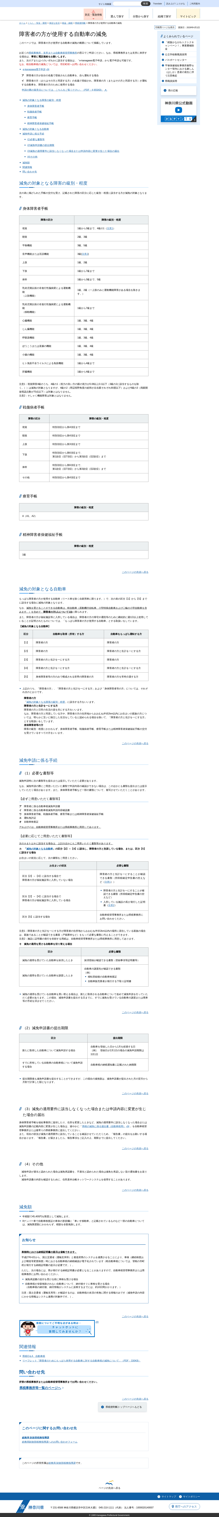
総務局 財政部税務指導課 (35, 1437)
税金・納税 (67, 23)
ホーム (22, 23)
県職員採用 (171, 81)
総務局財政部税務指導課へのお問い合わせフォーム (49, 1442)
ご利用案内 (194, 3)
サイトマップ (169, 1496)
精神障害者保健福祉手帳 (40, 123)
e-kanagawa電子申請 (34, 69)
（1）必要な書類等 (38, 773)
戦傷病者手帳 (34, 111)
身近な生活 (54, 23)
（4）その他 (33, 1164)
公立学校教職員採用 (176, 54)
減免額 (26, 162)
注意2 (85, 254)
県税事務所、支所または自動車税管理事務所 (53, 53)
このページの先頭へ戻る (135, 572)
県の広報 (173, 90)
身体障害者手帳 (35, 106)
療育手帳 (32, 117)
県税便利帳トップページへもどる (124, 1407)
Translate (157, 3)
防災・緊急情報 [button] (93, 14)
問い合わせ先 (29, 171)
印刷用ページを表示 (164, 27)
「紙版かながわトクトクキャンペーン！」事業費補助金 (179, 45)
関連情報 (27, 167)
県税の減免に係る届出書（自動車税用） (104, 1126)
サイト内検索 (105, 4)
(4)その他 (32, 157)
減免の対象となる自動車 (35, 129)
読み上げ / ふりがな (175, 3)
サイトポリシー (191, 1496)
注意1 (110, 228)
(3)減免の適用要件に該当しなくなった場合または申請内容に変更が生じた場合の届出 (73, 151)
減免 (23, 760)
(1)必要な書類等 (36, 139)
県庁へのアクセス (186, 1506)
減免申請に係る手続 (33, 133)
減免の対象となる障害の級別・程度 (41, 100)
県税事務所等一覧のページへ (40, 1388)
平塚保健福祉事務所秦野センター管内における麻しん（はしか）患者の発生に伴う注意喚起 (179, 70)
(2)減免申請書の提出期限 (40, 145)
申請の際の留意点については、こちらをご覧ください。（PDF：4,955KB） (62, 90)
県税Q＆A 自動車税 (33, 1356)
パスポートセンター (176, 60)
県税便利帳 (80, 23)
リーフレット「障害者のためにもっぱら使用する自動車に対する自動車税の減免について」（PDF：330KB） (81, 1360)
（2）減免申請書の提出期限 (45, 1028)
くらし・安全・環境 (37, 23)
